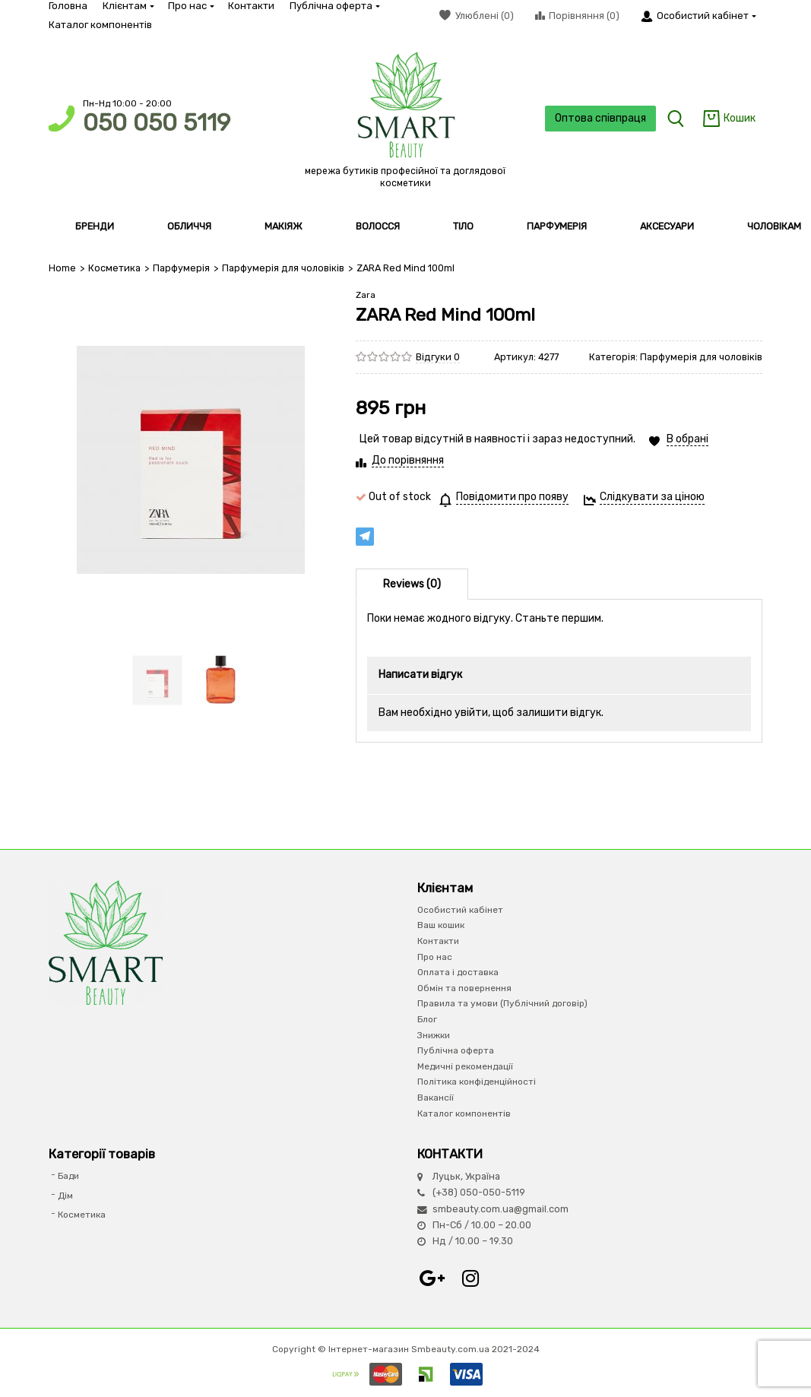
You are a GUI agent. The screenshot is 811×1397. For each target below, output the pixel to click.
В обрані (687, 438)
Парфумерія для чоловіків (283, 268)
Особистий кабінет (460, 909)
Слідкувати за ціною (652, 496)
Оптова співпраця (599, 118)
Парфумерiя (181, 268)
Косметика (114, 268)
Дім (65, 1195)
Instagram (470, 1278)
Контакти (251, 5)
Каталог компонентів (100, 24)
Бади (68, 1176)
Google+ (432, 1278)
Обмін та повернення (464, 988)
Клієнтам (128, 5)
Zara (365, 295)
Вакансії (435, 1097)
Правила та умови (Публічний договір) (502, 1003)
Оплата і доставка (458, 972)
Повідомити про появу (512, 496)
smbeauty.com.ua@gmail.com (500, 1209)
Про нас (190, 5)
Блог (427, 1019)
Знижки (433, 1035)
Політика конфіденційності (476, 1081)
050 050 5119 (156, 123)
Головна (68, 5)
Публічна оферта (334, 5)
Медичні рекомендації (465, 1066)
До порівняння (408, 460)
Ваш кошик (440, 925)
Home (62, 268)
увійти (471, 712)
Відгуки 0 (438, 357)
